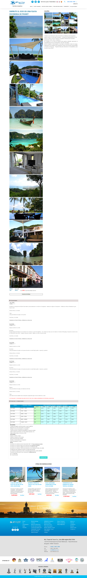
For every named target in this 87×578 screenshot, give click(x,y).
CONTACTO (75, 4)
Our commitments (25, 523)
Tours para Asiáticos (73, 6)
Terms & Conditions (72, 523)
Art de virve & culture (36, 526)
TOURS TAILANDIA (37, 6)
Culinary (33, 523)
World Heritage (34, 521)
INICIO (31, 6)
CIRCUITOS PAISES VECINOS (47, 6)
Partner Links (73, 527)
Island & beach (34, 532)
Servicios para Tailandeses (48, 2)
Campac (46, 532)
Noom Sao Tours (48, 524)
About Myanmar (61, 524)
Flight (23, 526)
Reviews (72, 526)
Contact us (72, 529)
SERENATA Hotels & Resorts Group (48, 522)
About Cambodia (61, 523)
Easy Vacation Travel (48, 529)
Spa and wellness (35, 531)
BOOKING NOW (43, 457)
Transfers (24, 527)
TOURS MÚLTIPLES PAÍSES (57, 6)
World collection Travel (49, 527)
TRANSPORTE (66, 6)
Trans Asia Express (48, 526)
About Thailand (61, 521)
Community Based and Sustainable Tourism (36, 528)
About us (72, 521)
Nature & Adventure (35, 524)
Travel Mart (46, 531)
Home (23, 521)
